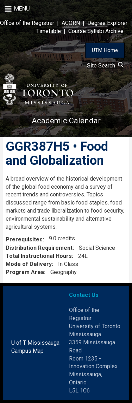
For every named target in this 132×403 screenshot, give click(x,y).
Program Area (25, 272)
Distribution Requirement (39, 248)
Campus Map (27, 350)
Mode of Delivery (29, 264)
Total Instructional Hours (39, 256)
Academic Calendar (66, 120)
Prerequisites (24, 239)
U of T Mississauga (35, 342)
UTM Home (105, 50)
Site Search (105, 65)
